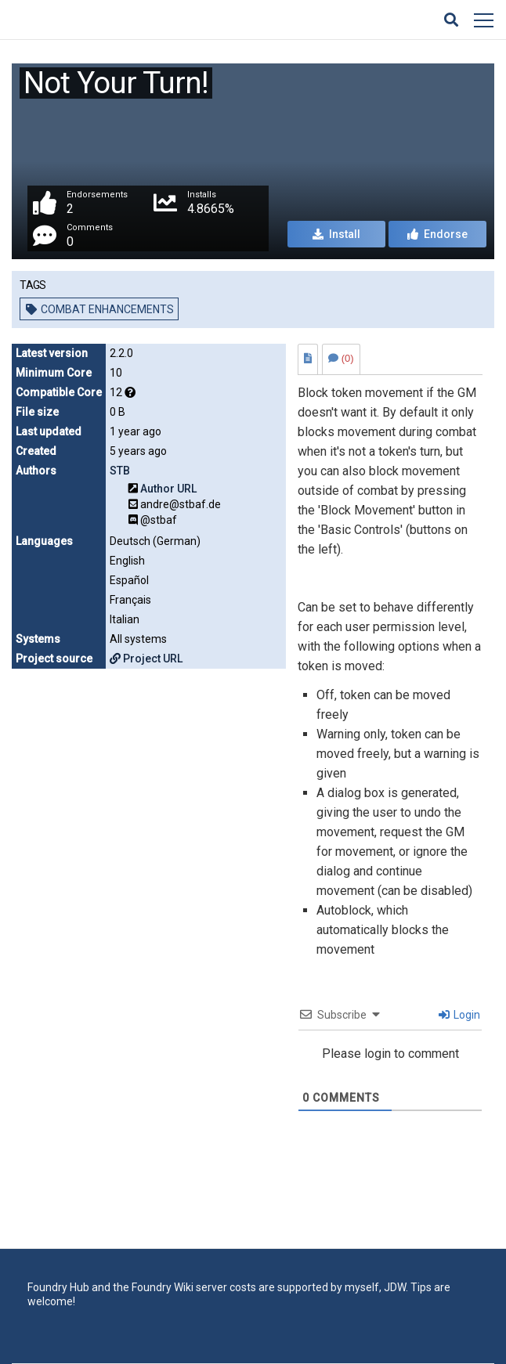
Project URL (146, 658)
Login (459, 1015)
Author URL (168, 488)
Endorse (437, 234)
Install (336, 234)
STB (120, 470)
